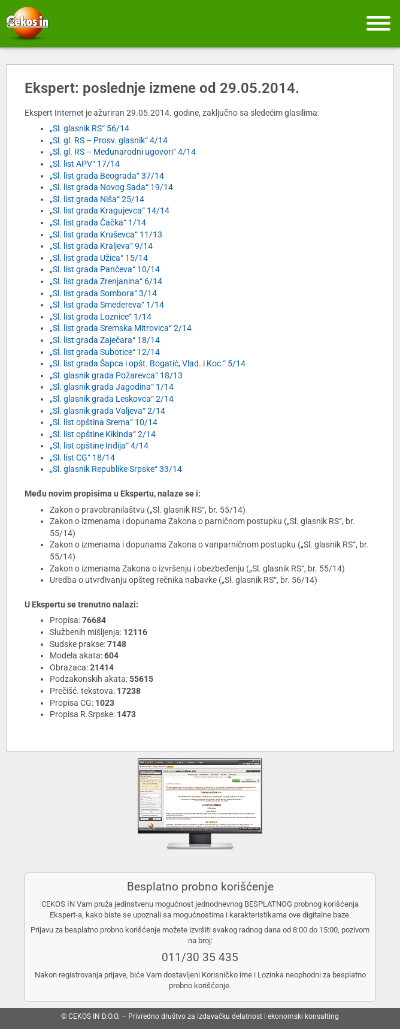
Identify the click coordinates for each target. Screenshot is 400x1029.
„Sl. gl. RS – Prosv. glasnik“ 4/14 (109, 140)
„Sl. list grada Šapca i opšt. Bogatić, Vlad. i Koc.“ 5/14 (148, 363)
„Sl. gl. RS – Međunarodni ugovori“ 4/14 (123, 152)
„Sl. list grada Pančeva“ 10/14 (105, 269)
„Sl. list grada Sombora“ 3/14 (103, 293)
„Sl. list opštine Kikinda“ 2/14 (103, 434)
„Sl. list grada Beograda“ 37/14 (107, 175)
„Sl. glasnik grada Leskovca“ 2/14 (112, 399)
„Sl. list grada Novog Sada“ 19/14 (111, 187)
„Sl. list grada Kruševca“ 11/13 (106, 234)
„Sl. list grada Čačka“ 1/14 (98, 222)
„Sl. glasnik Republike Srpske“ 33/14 (116, 469)
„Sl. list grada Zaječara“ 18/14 (105, 340)
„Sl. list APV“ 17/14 (85, 164)
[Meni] (378, 23)
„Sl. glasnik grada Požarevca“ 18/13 (116, 375)
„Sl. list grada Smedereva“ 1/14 (107, 304)
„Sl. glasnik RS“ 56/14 (89, 128)
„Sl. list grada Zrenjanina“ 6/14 (106, 281)
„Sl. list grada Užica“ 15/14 (99, 258)
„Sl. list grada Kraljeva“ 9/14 (101, 246)
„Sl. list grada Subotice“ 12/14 (105, 352)
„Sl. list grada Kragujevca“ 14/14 (109, 210)
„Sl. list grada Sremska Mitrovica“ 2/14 (121, 328)
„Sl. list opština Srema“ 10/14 (103, 422)
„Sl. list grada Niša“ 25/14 (97, 199)
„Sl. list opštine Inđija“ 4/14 (99, 445)
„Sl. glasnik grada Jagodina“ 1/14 (112, 387)
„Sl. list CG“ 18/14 (82, 457)
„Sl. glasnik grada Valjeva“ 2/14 (107, 411)
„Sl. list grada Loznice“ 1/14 (100, 316)
